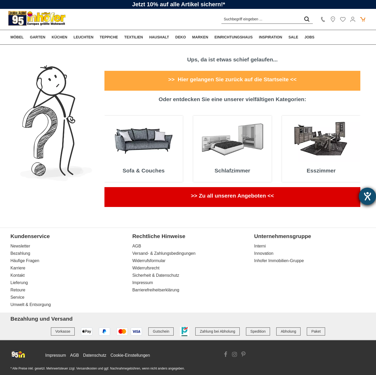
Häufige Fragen (24, 260)
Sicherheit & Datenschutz (155, 275)
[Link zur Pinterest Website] (243, 355)
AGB (136, 246)
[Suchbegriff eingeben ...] (261, 19)
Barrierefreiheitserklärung (155, 290)
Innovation (263, 253)
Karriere (17, 268)
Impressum (142, 282)
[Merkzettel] (343, 19)
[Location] (333, 19)
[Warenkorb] (363, 19)
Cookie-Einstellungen (130, 355)
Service (17, 297)
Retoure (17, 290)
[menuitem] (18, 37)
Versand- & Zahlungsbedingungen (164, 253)
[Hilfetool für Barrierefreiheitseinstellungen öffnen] (367, 196)
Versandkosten (86, 368)
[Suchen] (307, 19)
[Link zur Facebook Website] (225, 355)
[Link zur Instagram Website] (234, 355)
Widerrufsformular (149, 260)
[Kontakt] (323, 19)
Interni (260, 246)
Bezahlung (20, 253)
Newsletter (20, 246)
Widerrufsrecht (146, 268)
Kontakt (17, 275)
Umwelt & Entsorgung (30, 304)
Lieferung (19, 282)
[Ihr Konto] (353, 19)
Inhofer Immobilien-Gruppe (279, 260)
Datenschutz (94, 355)
